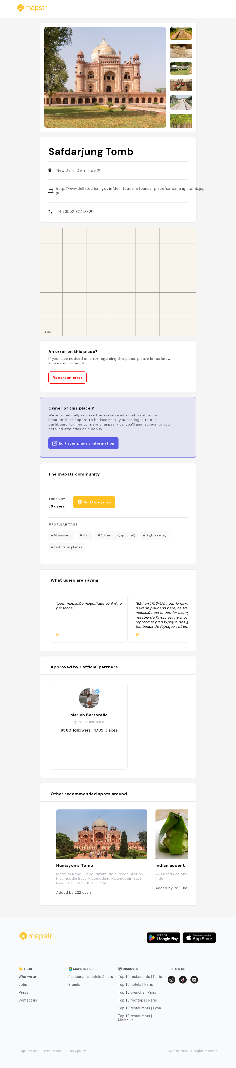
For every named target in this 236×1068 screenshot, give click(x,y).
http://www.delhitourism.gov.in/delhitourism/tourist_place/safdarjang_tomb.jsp (130, 190)
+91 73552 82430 (73, 211)
